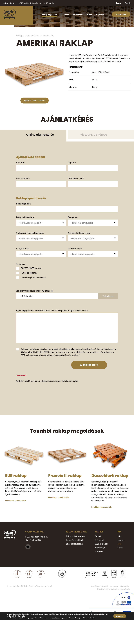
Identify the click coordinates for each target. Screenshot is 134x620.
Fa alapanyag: (73, 217)
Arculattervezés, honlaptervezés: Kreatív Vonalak (113, 589)
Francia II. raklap (65, 475)
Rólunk (89, 14)
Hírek (119, 543)
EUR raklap (16, 475)
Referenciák (78, 14)
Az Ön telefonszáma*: (76, 178)
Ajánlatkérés (121, 14)
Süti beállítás (124, 586)
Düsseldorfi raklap (109, 475)
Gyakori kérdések (101, 543)
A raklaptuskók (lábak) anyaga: (79, 232)
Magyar (118, 3)
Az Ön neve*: (20, 162)
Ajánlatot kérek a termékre (34, 100)
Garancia (65, 14)
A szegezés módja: (23, 248)
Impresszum (114, 586)
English (127, 3)
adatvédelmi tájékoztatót (64, 349)
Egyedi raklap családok (74, 543)
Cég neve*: (72, 162)
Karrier (120, 547)
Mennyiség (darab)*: (23, 203)
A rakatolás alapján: (75, 248)
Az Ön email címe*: (23, 178)
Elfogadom (119, 616)
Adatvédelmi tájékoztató (99, 586)
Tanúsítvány (20, 264)
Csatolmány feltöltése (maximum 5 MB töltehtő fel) (34, 290)
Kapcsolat (100, 14)
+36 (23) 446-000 (48, 3)
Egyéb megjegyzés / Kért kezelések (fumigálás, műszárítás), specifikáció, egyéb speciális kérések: (52, 310)
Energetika (99, 551)
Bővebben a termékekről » (15, 500)
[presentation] (30, 364)
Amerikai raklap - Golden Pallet (10, 14)
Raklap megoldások (49, 14)
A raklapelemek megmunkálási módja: (30, 232)
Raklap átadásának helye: (25, 217)
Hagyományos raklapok (74, 540)
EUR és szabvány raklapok (76, 536)
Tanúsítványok (100, 547)
